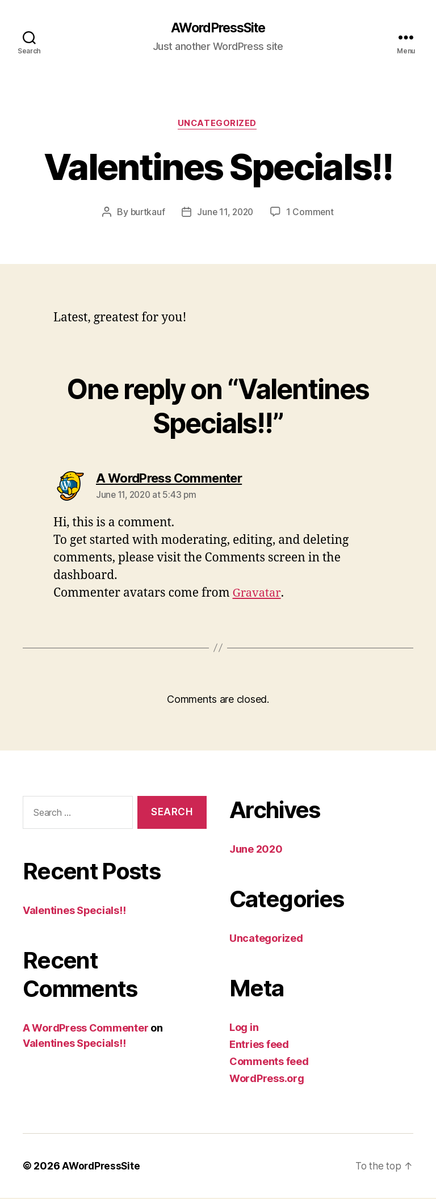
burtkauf (146, 213)
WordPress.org (266, 1079)
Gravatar (257, 594)
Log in (243, 1028)
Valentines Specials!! (74, 912)
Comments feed (269, 1062)
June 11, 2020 (225, 213)
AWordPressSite (218, 28)
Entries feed (259, 1045)
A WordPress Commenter (85, 1030)
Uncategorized (218, 125)
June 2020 (256, 850)
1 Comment (312, 213)
